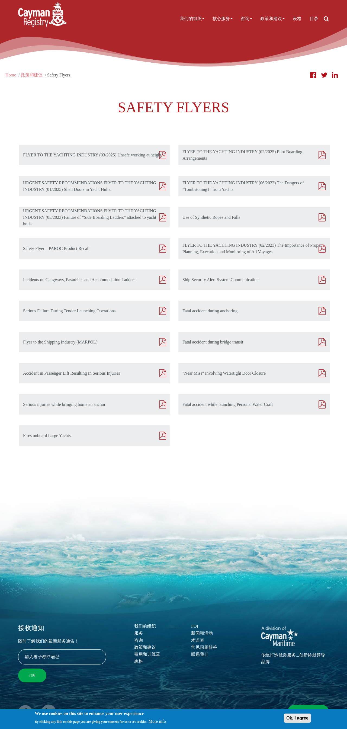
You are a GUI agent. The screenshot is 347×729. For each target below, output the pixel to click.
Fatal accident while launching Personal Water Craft (227, 404)
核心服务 (223, 18)
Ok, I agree (297, 719)
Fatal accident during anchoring (209, 311)
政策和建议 (272, 18)
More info (157, 722)
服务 (138, 633)
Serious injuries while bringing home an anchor (64, 404)
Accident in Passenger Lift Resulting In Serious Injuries (71, 373)
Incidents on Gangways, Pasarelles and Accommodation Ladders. (80, 279)
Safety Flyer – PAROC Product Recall (56, 248)
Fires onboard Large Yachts (47, 435)
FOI (194, 626)
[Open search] (326, 19)
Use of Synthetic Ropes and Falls (211, 217)
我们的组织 (192, 18)
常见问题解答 (204, 647)
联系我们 (199, 654)
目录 (314, 18)
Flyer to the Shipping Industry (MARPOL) (60, 342)
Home (10, 75)
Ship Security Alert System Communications (221, 279)
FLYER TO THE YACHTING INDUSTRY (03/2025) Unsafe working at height (92, 155)
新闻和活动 (202, 633)
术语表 (197, 640)
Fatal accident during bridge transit (212, 342)
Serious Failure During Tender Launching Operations (69, 311)
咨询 (246, 18)
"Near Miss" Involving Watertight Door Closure (224, 373)
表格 (297, 18)
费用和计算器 (147, 654)
